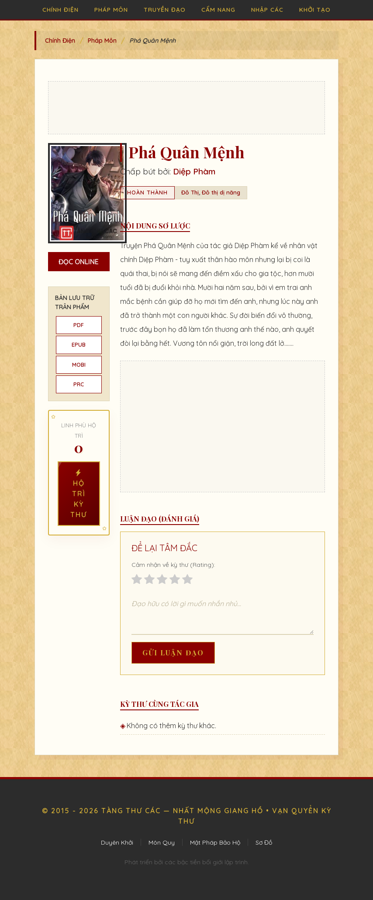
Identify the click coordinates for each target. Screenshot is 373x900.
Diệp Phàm (194, 171)
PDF (78, 324)
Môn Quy (162, 842)
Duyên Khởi (117, 842)
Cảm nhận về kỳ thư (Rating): (173, 565)
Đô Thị (190, 192)
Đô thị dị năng (221, 192)
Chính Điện (60, 9)
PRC (78, 384)
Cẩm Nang (218, 9)
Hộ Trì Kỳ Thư (78, 493)
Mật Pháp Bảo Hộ (215, 842)
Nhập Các (267, 9)
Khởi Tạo (315, 9)
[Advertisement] (186, 108)
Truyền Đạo (165, 9)
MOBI (79, 364)
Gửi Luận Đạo (173, 652)
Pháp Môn (111, 9)
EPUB (79, 344)
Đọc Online (79, 261)
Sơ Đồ (264, 842)
